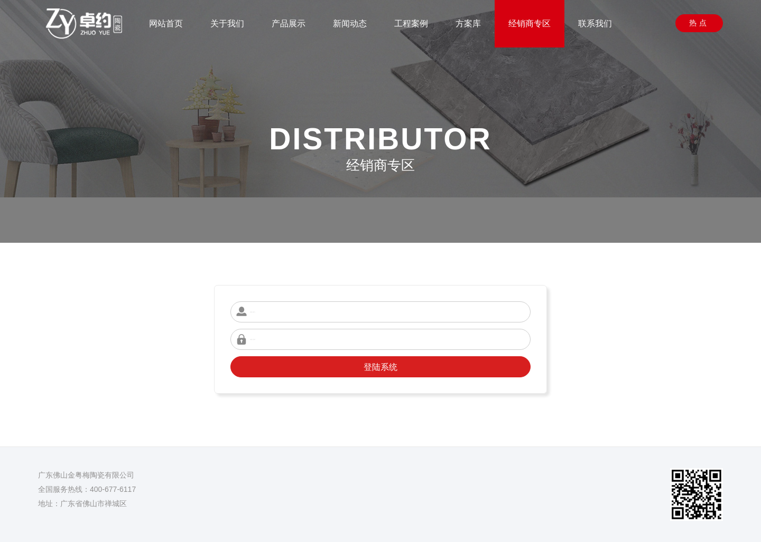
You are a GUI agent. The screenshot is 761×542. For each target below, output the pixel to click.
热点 (699, 22)
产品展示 (288, 23)
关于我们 (227, 23)
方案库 (468, 23)
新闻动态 (350, 23)
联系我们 (595, 23)
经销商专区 (529, 23)
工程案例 (411, 23)
